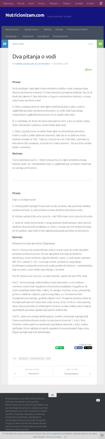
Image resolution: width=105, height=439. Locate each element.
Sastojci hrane (31, 29)
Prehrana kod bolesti (77, 29)
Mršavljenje (10, 36)
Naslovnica (8, 3)
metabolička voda (37, 358)
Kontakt (79, 3)
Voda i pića (19, 44)
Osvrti (31, 3)
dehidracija (23, 358)
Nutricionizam (11, 29)
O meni (90, 3)
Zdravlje (59, 29)
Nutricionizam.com (30, 16)
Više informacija (53, 437)
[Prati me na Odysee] (98, 400)
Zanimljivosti (43, 36)
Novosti (20, 3)
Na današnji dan (60, 36)
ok (65, 437)
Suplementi (27, 36)
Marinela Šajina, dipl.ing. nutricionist (33, 64)
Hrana (41, 3)
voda (48, 358)
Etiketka (47, 29)
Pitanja (66, 3)
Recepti (53, 3)
